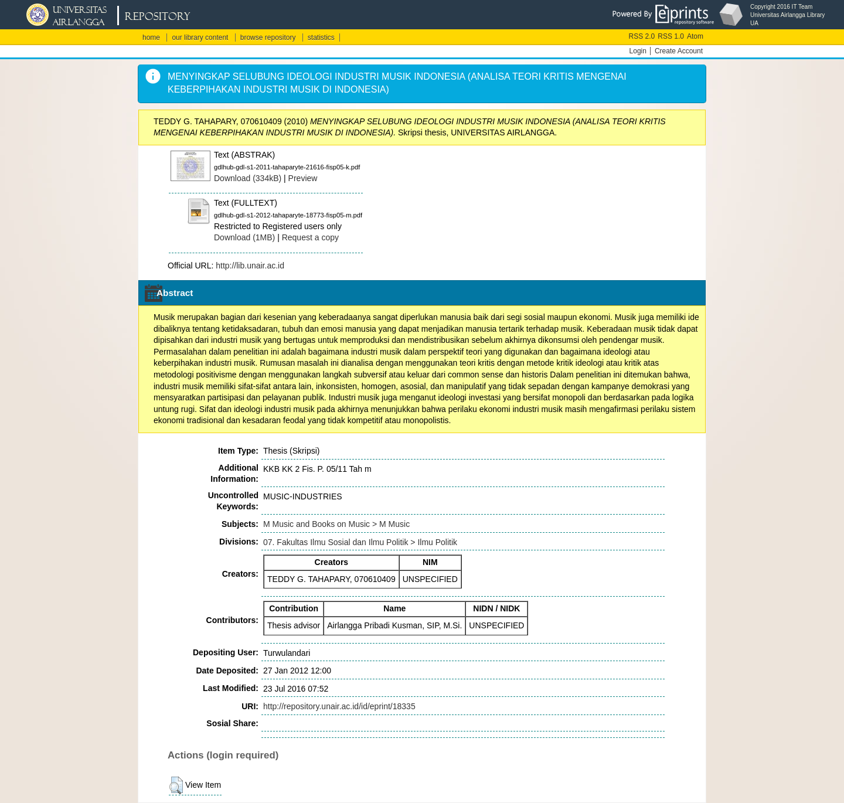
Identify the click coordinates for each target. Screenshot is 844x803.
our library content (200, 37)
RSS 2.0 (642, 36)
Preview (303, 178)
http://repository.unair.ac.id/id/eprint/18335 (339, 706)
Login (637, 51)
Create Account (679, 51)
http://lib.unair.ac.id (250, 265)
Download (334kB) (247, 178)
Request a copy (310, 237)
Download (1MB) (244, 237)
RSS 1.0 (671, 36)
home (151, 37)
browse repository (268, 37)
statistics (321, 37)
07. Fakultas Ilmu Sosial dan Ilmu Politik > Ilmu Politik (360, 542)
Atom (695, 36)
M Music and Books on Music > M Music (336, 524)
